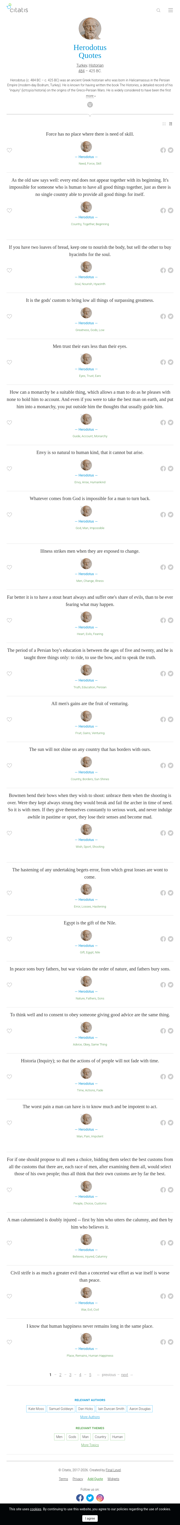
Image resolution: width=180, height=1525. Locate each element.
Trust (90, 376)
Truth (77, 687)
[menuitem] (164, 124)
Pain (87, 1136)
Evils (89, 634)
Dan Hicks (85, 1409)
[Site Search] (158, 10)
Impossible (97, 528)
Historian (96, 65)
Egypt (90, 952)
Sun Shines (101, 779)
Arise (85, 482)
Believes (78, 1256)
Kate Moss (36, 1409)
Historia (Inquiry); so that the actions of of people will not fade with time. (90, 1060)
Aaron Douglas (139, 1409)
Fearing (98, 634)
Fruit (78, 733)
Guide (76, 436)
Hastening (99, 906)
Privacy (78, 1479)
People (78, 1203)
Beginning (102, 224)
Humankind (97, 482)
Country (76, 224)
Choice (88, 1203)
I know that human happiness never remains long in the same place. (90, 1326)
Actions (90, 1090)
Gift (82, 952)
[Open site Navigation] (170, 10)
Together (88, 224)
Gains (86, 733)
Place (70, 1355)
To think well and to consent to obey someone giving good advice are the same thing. (90, 1014)
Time (80, 1090)
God (78, 528)
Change (89, 581)
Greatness (82, 330)
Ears (98, 376)
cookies (35, 1509)
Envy (78, 482)
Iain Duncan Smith (111, 1409)
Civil (96, 1309)
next (124, 1375)
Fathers (91, 998)
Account (87, 436)
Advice (77, 1044)
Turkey (81, 65)
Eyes (82, 376)
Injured (89, 1256)
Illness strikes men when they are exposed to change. (90, 551)
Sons (101, 998)
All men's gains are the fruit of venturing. (90, 703)
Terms (63, 1479)
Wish (79, 846)
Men (79, 581)
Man (85, 528)
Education (88, 687)
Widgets (113, 1479)
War (83, 1309)
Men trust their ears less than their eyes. (90, 346)
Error (77, 906)
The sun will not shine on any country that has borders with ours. (90, 749)
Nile (97, 952)
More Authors (90, 1417)
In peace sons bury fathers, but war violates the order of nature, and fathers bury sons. (90, 968)
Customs (100, 1203)
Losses (86, 906)
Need (82, 163)
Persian (102, 687)
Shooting (98, 846)
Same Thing (99, 1044)
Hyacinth (99, 284)
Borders (87, 779)
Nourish (87, 284)
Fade (100, 1090)
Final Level (113, 1470)
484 (81, 71)
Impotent (97, 1136)
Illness (99, 581)
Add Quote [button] (95, 1479)
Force (90, 163)
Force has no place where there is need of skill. (90, 134)
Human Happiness (101, 1355)
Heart (80, 634)
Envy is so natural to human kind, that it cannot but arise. (89, 452)
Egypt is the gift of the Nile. (90, 922)
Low (102, 330)
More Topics (90, 1445)
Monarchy (100, 436)
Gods (94, 330)
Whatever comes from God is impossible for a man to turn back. (90, 498)
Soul (77, 284)
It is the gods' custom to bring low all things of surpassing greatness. (90, 300)
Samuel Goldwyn (61, 1409)
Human (117, 1437)
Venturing (98, 733)
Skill (98, 163)
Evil (90, 1309)
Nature (80, 998)
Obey (86, 1044)
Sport (87, 846)
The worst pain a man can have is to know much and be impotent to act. (90, 1106)
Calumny (101, 1256)
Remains (81, 1355)
